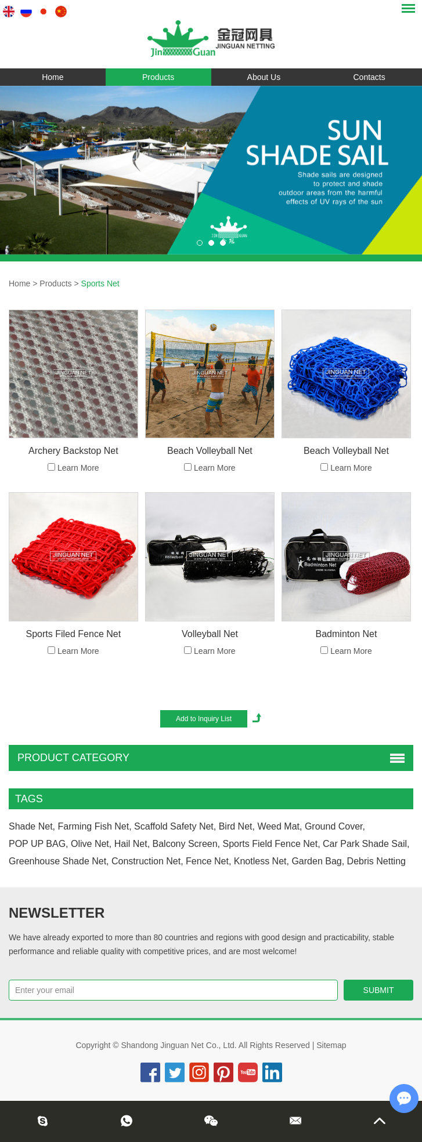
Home (52, 77)
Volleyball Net (210, 634)
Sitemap (331, 1045)
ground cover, (335, 826)
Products (158, 77)
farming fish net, (95, 826)
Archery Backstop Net (73, 451)
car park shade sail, (366, 844)
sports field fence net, (271, 844)
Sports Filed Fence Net (73, 634)
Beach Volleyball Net (210, 451)
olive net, (91, 844)
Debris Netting (376, 861)
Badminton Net (346, 634)
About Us (264, 77)
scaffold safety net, (175, 826)
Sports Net (100, 283)
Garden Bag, (317, 861)
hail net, (132, 844)
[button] (200, 243)
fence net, (208, 861)
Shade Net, (32, 826)
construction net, (147, 861)
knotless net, (261, 861)
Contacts (369, 77)
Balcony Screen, (187, 844)
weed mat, (279, 826)
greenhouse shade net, (59, 861)
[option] (211, 170)
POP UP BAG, (38, 844)
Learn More (78, 467)
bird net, (237, 826)
